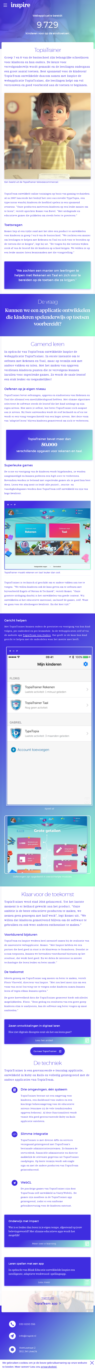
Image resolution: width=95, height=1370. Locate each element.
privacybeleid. (49, 1366)
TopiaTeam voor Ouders (37, 635)
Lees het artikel (63, 1040)
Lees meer (64, 1282)
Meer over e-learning (61, 1243)
